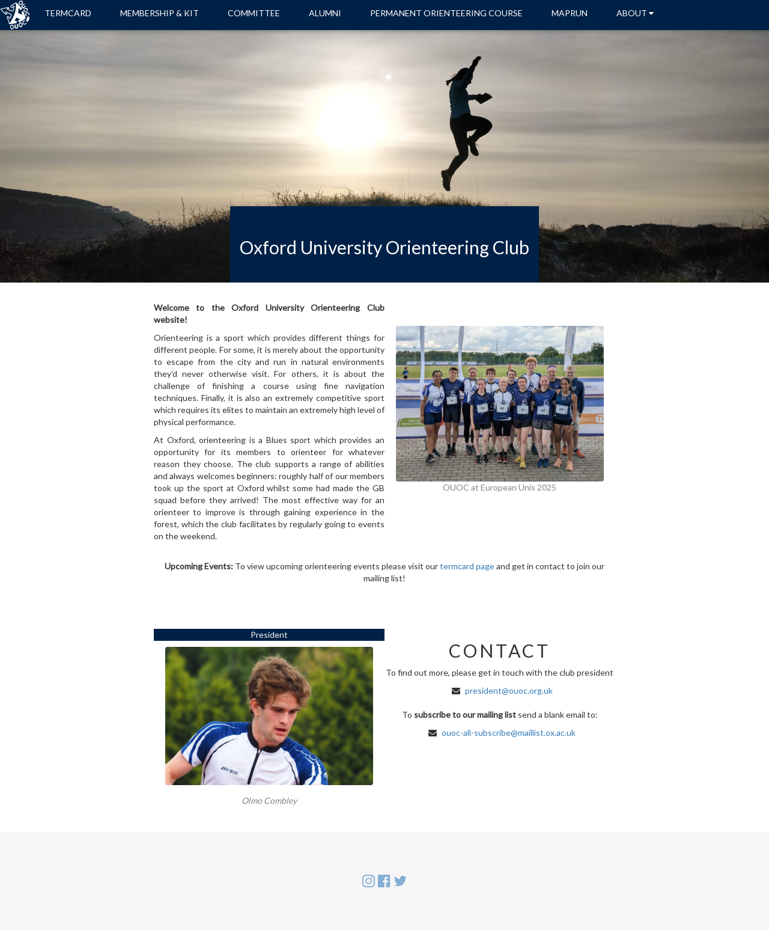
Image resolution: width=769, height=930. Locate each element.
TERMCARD (67, 13)
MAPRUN (570, 13)
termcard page (467, 566)
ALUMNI (325, 13)
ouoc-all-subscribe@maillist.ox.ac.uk (509, 732)
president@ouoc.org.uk (509, 690)
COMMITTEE (254, 13)
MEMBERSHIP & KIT (159, 13)
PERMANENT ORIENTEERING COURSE (446, 13)
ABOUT (635, 13)
